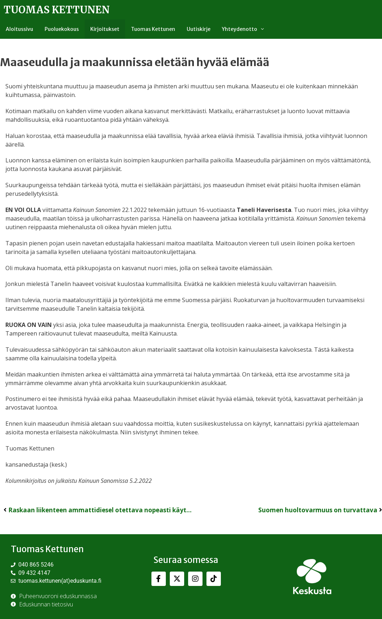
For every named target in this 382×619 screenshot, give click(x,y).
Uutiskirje (198, 29)
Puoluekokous (62, 29)
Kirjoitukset (104, 29)
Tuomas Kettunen (57, 10)
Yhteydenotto (246, 29)
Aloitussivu (19, 29)
